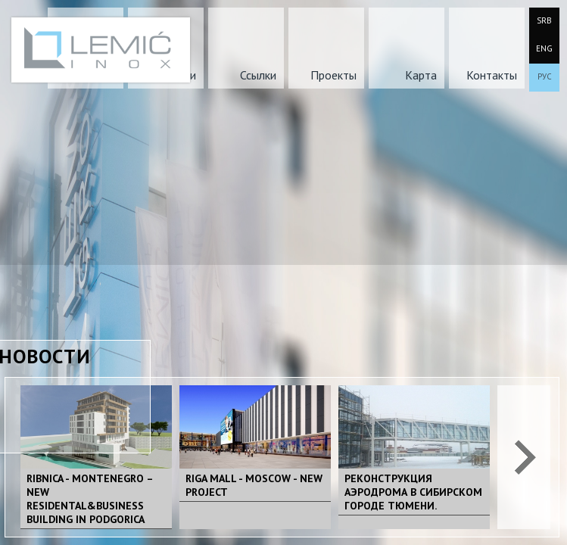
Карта (421, 75)
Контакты (491, 75)
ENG (544, 48)
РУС (544, 76)
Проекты (333, 75)
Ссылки (258, 75)
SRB (544, 20)
